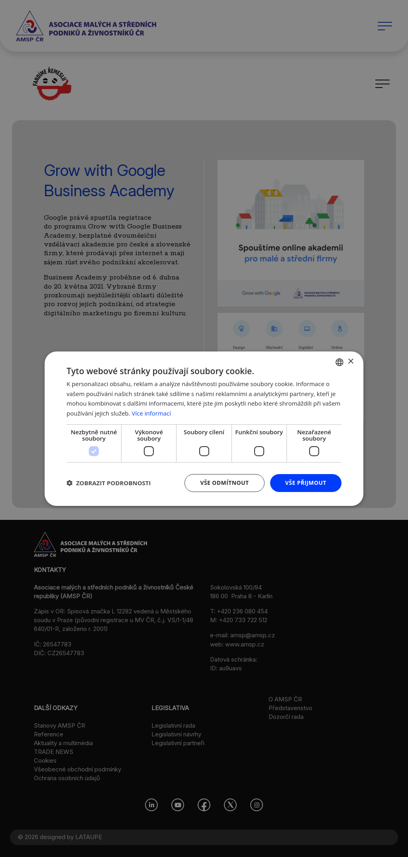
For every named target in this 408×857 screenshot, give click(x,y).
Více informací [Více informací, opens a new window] (151, 413)
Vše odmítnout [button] (224, 482)
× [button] (350, 362)
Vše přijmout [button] (305, 482)
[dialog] (204, 428)
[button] (109, 482)
